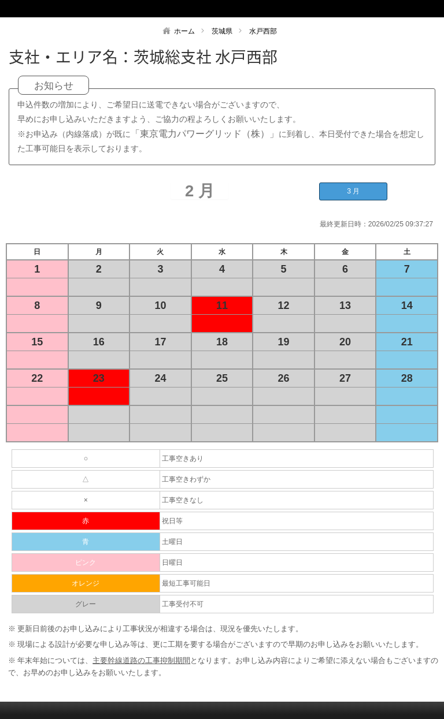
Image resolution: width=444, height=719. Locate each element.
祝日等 (172, 521)
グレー (85, 604)
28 (407, 378)
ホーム (184, 31)
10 (160, 305)
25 (222, 378)
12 (284, 305)
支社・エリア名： (71, 56)
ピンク (85, 562)
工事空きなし (183, 500)
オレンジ (85, 583)
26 (284, 378)
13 (345, 305)
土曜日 (172, 542)
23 (99, 378)
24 (160, 378)
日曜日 (172, 562)
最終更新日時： (344, 224)
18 (222, 342)
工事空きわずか (186, 479)
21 (407, 342)
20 (345, 342)
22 (37, 378)
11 (222, 305)
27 (345, 378)
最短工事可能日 (186, 583)
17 (160, 342)
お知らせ (53, 85)
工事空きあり (183, 459)
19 (284, 342)
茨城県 (222, 31)
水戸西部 (263, 31)
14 (407, 305)
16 (99, 342)
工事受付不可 (183, 604)
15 (37, 342)
